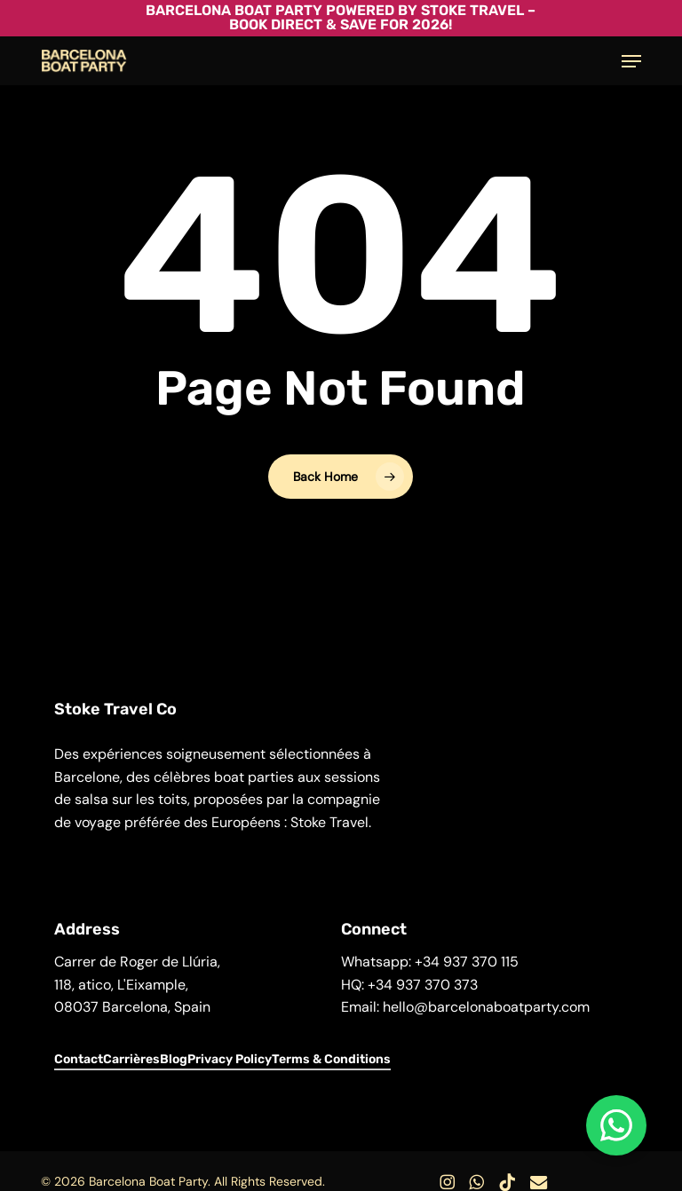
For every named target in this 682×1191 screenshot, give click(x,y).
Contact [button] (78, 1059)
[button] (631, 61)
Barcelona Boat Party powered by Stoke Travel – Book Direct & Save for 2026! (340, 17)
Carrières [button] (131, 1059)
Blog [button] (173, 1059)
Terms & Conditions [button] (331, 1059)
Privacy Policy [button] (229, 1059)
